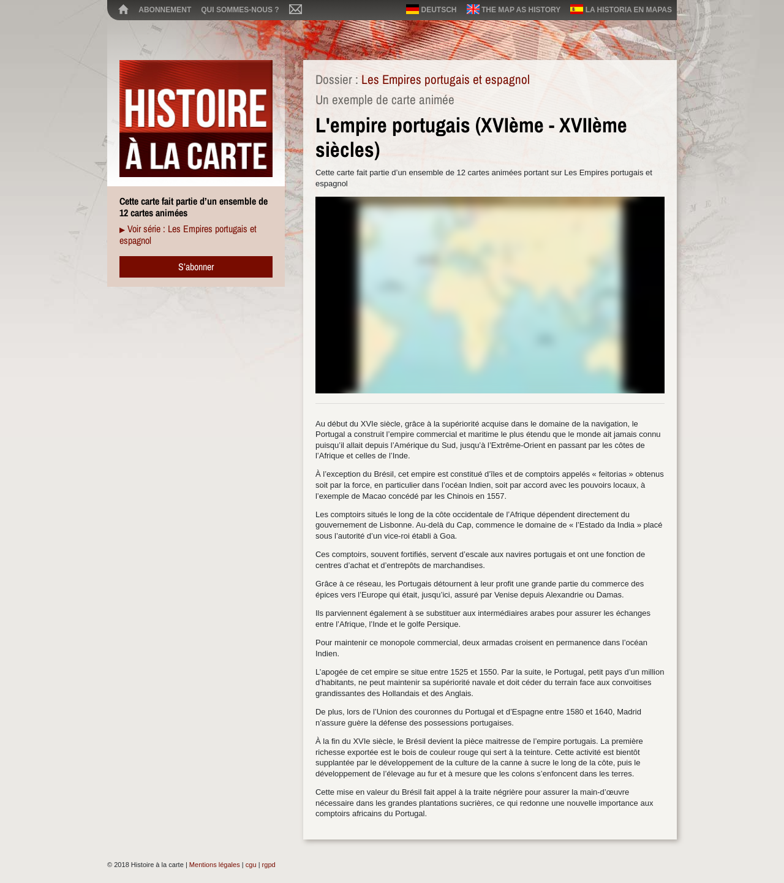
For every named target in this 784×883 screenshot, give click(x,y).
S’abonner (196, 266)
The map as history (514, 9)
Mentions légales (214, 864)
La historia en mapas (621, 9)
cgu (251, 864)
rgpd (269, 864)
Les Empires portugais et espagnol (445, 79)
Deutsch (431, 9)
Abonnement (164, 10)
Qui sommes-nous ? (240, 10)
